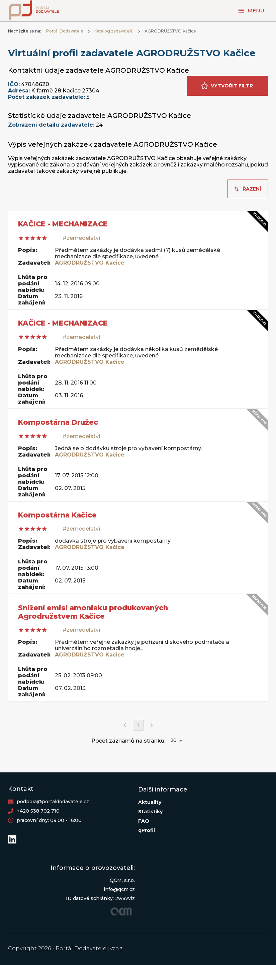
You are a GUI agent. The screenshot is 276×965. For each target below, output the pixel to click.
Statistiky (150, 812)
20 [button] (173, 740)
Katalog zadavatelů (113, 30)
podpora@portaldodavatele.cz (53, 802)
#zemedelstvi (81, 238)
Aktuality (149, 802)
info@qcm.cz (119, 889)
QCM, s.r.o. (122, 880)
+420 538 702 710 (38, 811)
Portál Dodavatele (64, 30)
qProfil (146, 830)
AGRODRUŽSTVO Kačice (89, 263)
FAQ (143, 821)
